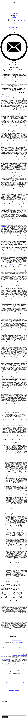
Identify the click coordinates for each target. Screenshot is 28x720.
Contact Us (23, 0)
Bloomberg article (13, 264)
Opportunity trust (14, 15)
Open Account (5, 0)
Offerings (14, 14)
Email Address (5, 705)
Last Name (4, 712)
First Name (4, 709)
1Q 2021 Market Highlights (17, 642)
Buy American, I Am (5, 226)
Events (14, 16)
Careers (19, 0)
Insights (14, 13)
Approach (17, 13)
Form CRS (17, 690)
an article (4, 291)
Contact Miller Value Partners (6, 659)
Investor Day (14, 17)
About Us (10, 13)
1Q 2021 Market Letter (16, 640)
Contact (25, 681)
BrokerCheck (11, 690)
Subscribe (16, 0)
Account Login (11, 0)
